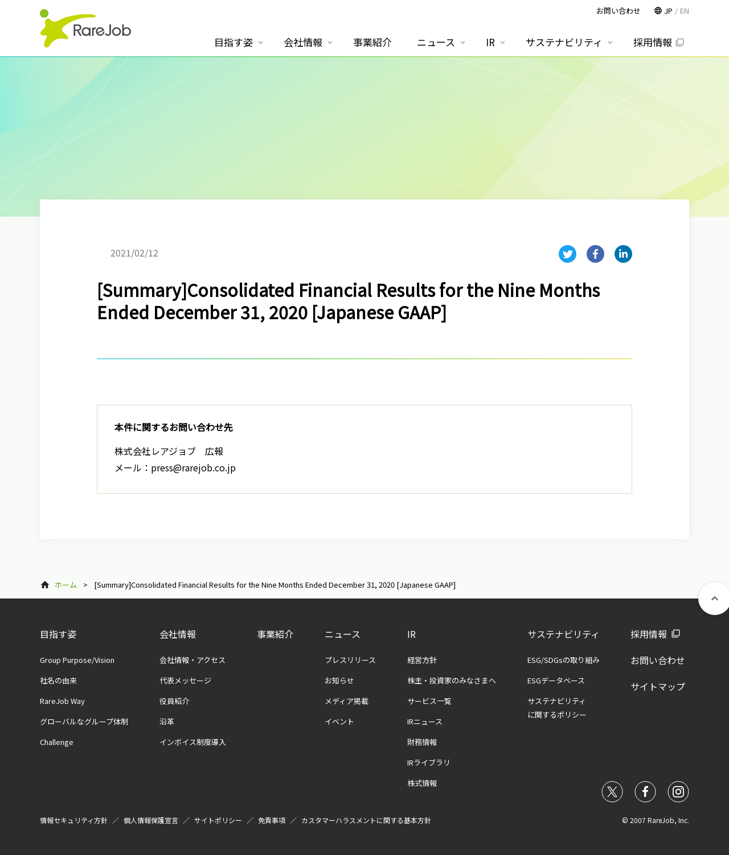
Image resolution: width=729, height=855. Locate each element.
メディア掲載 (346, 700)
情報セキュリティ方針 (74, 820)
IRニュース (425, 721)
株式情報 (422, 782)
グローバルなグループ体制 (84, 721)
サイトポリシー (218, 820)
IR (411, 634)
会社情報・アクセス (192, 659)
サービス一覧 (429, 700)
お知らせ (339, 680)
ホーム (66, 584)
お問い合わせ (657, 660)
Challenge (56, 741)
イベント (339, 721)
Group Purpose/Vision (77, 659)
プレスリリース (350, 659)
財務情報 (422, 741)
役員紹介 (174, 700)
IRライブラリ (428, 762)
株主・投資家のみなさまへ (451, 680)
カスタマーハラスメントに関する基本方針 (366, 820)
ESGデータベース (556, 680)
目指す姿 (58, 634)
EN (684, 10)
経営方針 (422, 659)
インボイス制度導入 (192, 741)
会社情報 (177, 634)
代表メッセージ (185, 680)
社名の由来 (58, 680)
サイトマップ (657, 686)
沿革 (166, 721)
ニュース (343, 634)
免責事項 (271, 820)
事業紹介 (275, 634)
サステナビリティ (563, 634)
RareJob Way (62, 700)
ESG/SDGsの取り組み (563, 659)
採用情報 (648, 634)
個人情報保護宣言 (151, 820)
